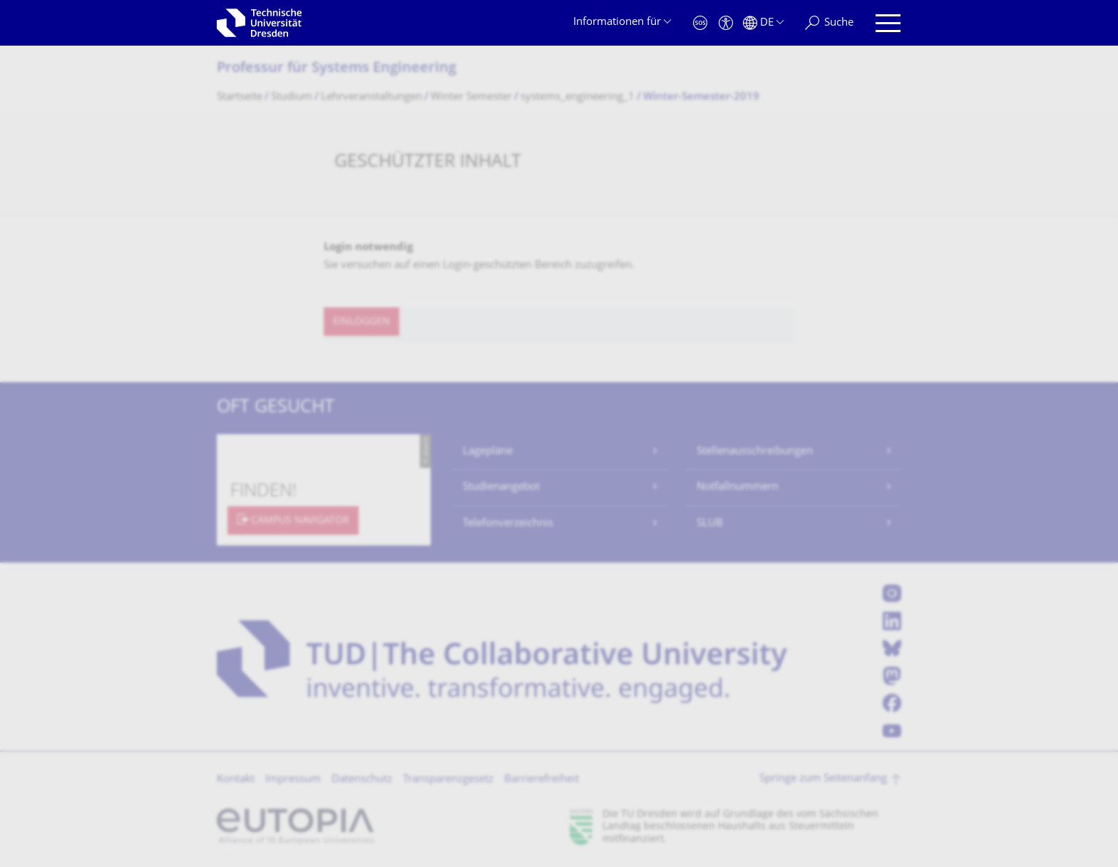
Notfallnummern (738, 487)
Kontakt (236, 779)
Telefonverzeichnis (508, 523)
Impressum (293, 779)
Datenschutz (362, 779)
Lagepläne (488, 451)
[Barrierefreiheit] (726, 23)
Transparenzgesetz (448, 779)
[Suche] (829, 23)
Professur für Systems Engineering (336, 69)
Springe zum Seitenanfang (823, 779)
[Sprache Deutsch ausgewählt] (763, 23)
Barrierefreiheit (541, 779)
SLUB (710, 523)
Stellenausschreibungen (755, 451)
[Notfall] (700, 23)
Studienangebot (501, 487)
